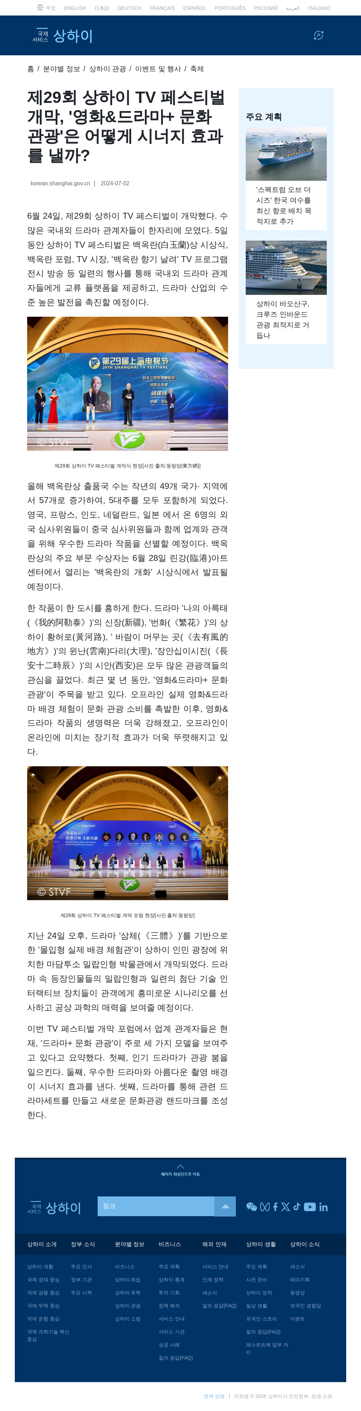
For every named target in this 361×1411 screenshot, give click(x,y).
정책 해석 (169, 1306)
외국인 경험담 (305, 1306)
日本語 (101, 8)
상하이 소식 (305, 1245)
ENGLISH (75, 8)
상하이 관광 (108, 69)
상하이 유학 (128, 1293)
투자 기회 (169, 1293)
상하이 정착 (259, 1293)
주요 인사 (81, 1267)
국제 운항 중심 (43, 1319)
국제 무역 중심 (43, 1306)
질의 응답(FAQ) (176, 1358)
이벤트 (297, 1319)
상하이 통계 (172, 1280)
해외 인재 (214, 1245)
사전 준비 (256, 1280)
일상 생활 (256, 1306)
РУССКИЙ (265, 8)
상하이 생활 (261, 1245)
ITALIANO (319, 8)
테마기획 (300, 1280)
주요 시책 (81, 1293)
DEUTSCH (129, 8)
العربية (293, 8)
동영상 (297, 1293)
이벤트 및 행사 (158, 69)
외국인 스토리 (261, 1319)
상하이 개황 (40, 1267)
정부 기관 (81, 1280)
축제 (197, 69)
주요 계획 (169, 1267)
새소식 (209, 1293)
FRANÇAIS (162, 8)
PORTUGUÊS (230, 8)
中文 (46, 8)
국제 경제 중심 (43, 1280)
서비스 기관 (172, 1332)
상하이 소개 (42, 1245)
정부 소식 (83, 1245)
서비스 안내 (172, 1319)
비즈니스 (125, 1267)
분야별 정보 (61, 69)
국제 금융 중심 (43, 1293)
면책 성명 (214, 1396)
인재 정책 (213, 1280)
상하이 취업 (128, 1280)
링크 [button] (169, 1206)
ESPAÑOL (194, 8)
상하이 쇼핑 (128, 1319)
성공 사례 (169, 1345)
